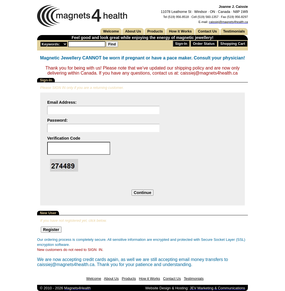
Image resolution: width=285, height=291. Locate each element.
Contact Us (207, 31)
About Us (133, 31)
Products (155, 31)
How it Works (180, 31)
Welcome (111, 31)
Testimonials (234, 31)
